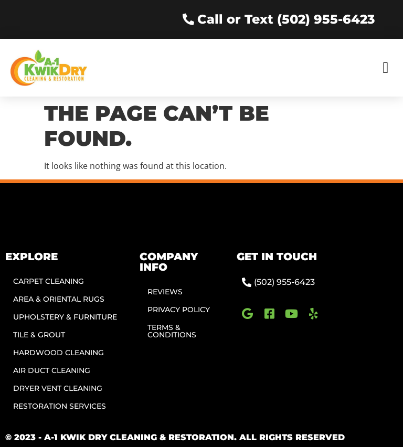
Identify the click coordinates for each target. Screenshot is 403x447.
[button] (386, 67)
